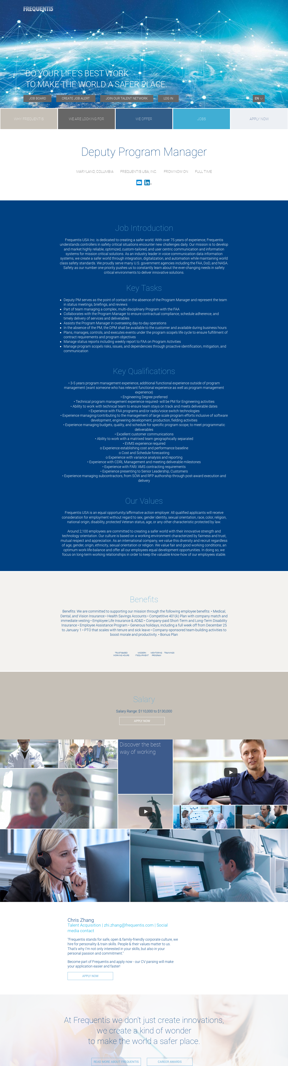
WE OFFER (144, 119)
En (257, 98)
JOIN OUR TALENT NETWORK (127, 98)
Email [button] (139, 182)
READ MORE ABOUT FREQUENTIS (114, 1061)
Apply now (259, 119)
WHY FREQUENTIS (29, 119)
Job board (37, 98)
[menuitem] (37, 98)
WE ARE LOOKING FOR (86, 119)
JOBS (201, 119)
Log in (168, 98)
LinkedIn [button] (148, 182)
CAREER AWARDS (170, 1061)
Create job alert (76, 98)
